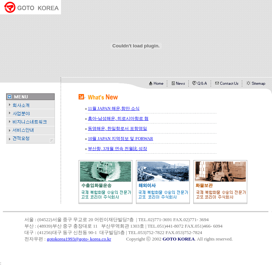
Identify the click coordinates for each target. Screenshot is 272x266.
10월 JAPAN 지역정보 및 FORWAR (120, 138)
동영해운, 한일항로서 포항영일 (117, 128)
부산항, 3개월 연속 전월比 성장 (117, 148)
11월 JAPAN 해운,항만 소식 (114, 108)
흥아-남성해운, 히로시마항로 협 (118, 118)
